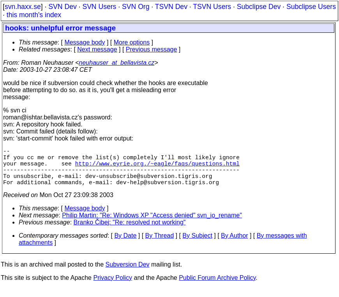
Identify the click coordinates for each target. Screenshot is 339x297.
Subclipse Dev (259, 7)
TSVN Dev (171, 7)
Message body (84, 42)
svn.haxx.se (23, 7)
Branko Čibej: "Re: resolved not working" (130, 231)
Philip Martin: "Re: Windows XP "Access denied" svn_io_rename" (152, 224)
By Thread (159, 245)
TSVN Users (212, 7)
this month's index (34, 15)
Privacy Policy (112, 287)
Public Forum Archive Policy (217, 287)
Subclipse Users (311, 7)
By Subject (197, 245)
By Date (125, 245)
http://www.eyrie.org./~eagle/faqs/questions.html (157, 168)
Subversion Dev (128, 273)
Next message (97, 49)
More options (132, 42)
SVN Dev (62, 7)
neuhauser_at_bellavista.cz (116, 62)
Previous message (151, 49)
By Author (234, 245)
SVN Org (135, 7)
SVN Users (99, 7)
